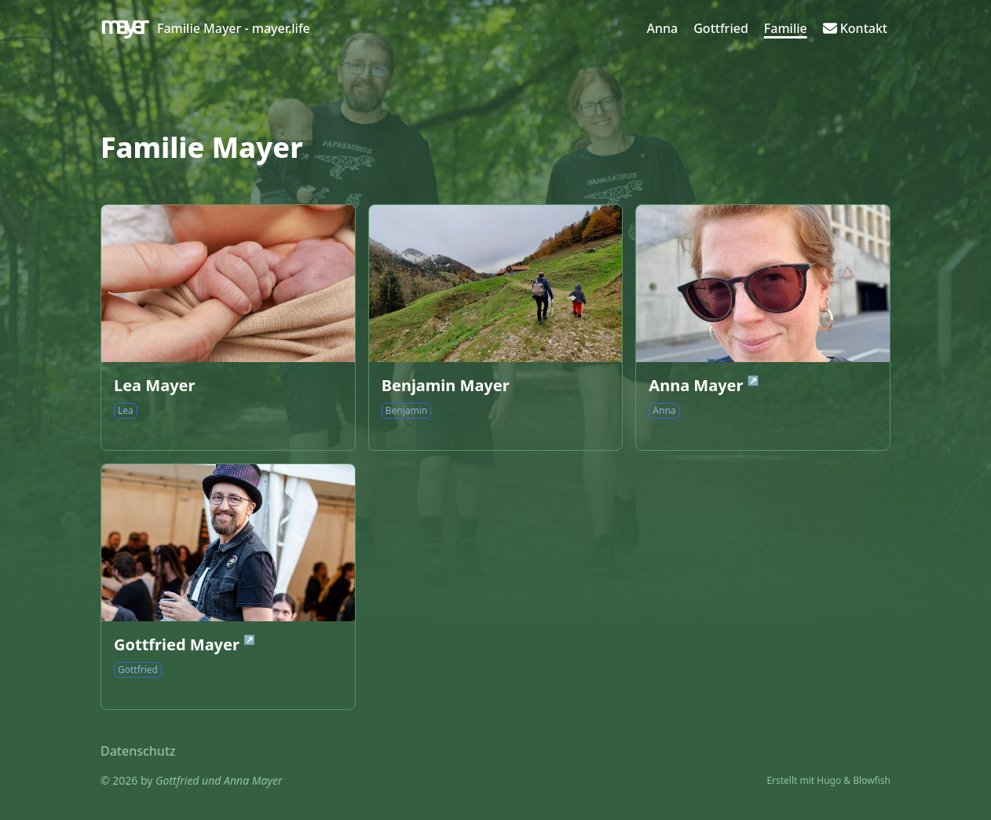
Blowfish (871, 780)
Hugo (829, 780)
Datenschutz (138, 751)
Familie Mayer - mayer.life (233, 28)
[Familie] (785, 28)
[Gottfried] (720, 28)
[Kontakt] (855, 28)
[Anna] (662, 28)
